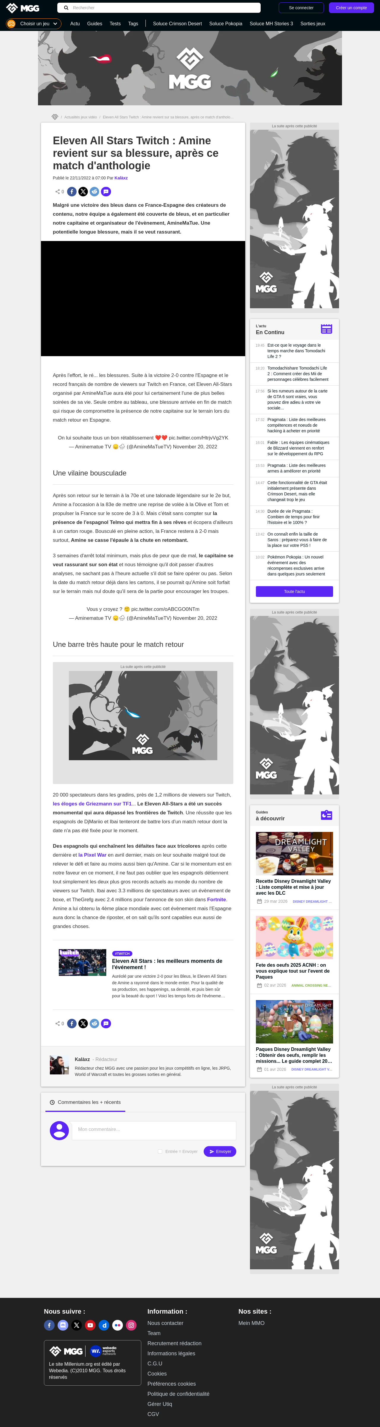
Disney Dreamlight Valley (317, 901)
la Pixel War (92, 855)
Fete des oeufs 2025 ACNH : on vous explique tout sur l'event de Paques (293, 971)
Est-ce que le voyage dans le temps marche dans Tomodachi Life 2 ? (296, 351)
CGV (153, 1414)
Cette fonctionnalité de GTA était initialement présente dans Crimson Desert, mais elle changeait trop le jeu (297, 491)
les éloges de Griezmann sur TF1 (92, 804)
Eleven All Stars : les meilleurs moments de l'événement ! (167, 964)
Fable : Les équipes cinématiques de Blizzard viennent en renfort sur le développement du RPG (298, 448)
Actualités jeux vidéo (80, 117)
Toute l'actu (294, 591)
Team (154, 1333)
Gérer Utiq (160, 1404)
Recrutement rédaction (175, 1343)
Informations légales (171, 1353)
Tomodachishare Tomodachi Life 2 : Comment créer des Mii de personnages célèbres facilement (297, 374)
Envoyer (220, 1152)
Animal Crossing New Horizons (320, 985)
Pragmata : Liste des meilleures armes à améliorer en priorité (296, 468)
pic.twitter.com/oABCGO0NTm (165, 609)
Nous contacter (165, 1323)
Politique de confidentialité (179, 1394)
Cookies (157, 1374)
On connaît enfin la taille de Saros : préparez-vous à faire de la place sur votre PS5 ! (297, 540)
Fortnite (216, 899)
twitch (123, 953)
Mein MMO (251, 1323)
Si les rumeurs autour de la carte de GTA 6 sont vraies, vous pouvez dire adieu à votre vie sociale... (297, 399)
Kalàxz (121, 178)
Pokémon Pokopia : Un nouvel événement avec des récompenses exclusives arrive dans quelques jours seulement (296, 565)
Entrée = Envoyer (181, 1151)
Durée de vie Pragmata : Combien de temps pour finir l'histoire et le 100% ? (293, 517)
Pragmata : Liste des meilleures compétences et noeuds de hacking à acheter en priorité (296, 425)
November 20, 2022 (195, 447)
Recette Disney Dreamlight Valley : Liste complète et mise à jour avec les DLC (293, 887)
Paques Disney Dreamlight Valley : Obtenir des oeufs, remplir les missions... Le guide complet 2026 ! (294, 1055)
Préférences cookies (172, 1384)
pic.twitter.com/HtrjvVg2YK (198, 438)
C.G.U (155, 1364)
